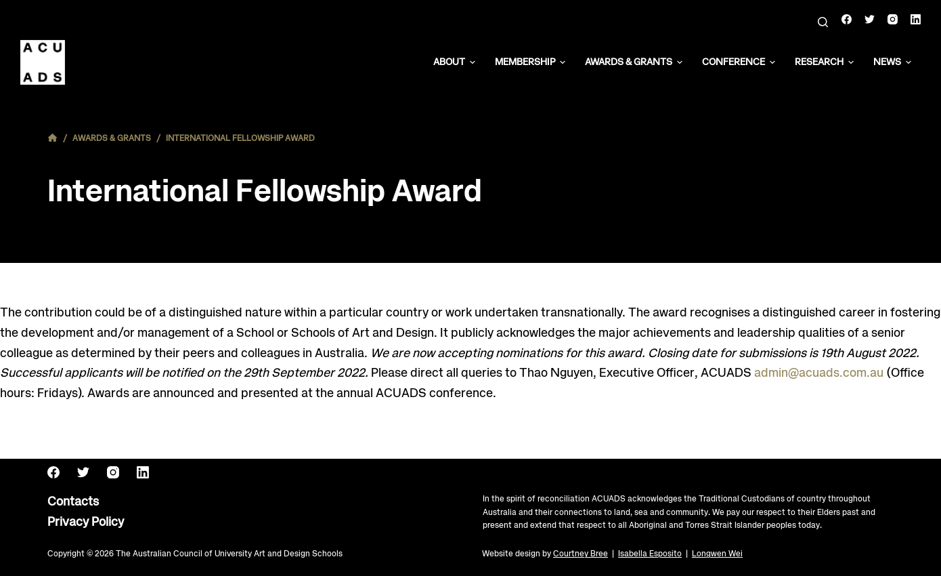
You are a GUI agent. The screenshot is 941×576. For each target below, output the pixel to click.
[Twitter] (870, 19)
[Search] (823, 22)
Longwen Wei (717, 554)
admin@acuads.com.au (818, 373)
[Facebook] (846, 19)
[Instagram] (893, 19)
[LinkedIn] (916, 19)
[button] (472, 62)
